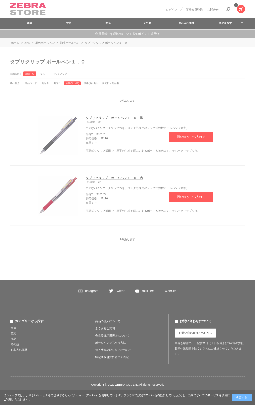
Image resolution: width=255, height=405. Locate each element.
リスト (43, 73)
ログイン (171, 9)
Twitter (120, 291)
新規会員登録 (194, 9)
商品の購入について (107, 321)
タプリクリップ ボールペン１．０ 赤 (114, 178)
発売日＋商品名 (110, 83)
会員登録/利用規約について (112, 335)
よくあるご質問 (105, 328)
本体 (29, 23)
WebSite (171, 291)
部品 (108, 23)
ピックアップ (60, 73)
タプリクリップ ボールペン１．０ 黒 (114, 118)
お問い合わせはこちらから (195, 333)
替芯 (68, 23)
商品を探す (225, 23)
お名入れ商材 (186, 23)
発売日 (57, 83)
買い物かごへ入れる (191, 137)
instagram (91, 291)
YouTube (147, 291)
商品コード (31, 83)
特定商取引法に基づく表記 (112, 357)
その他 (147, 23)
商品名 (45, 83)
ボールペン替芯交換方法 (110, 342)
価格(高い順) (90, 83)
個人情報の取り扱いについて (113, 350)
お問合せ (213, 9)
